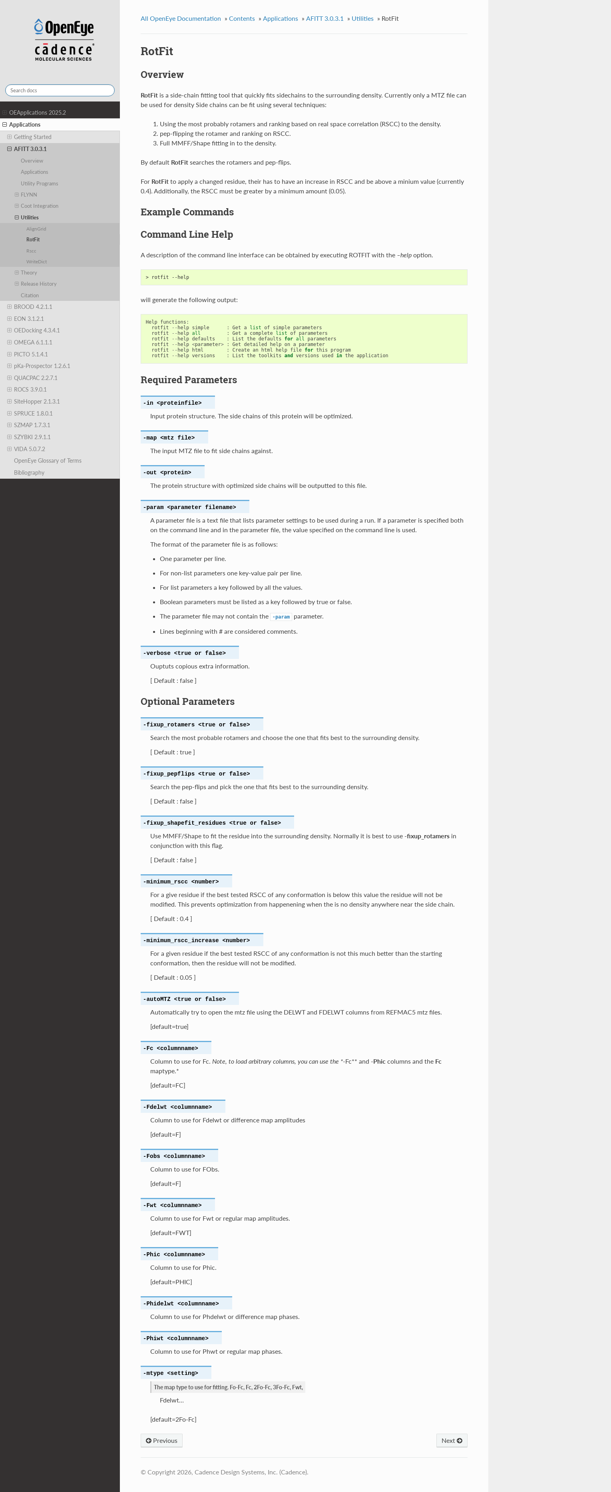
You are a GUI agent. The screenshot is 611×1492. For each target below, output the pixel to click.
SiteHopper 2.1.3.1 (33, 401)
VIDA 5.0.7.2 (26, 449)
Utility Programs (39, 183)
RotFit (33, 239)
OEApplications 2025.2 (34, 112)
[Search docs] (60, 90)
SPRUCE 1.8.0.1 (30, 413)
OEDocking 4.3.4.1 (33, 330)
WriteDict (36, 261)
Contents (242, 18)
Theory (26, 272)
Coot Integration (37, 205)
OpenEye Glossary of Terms (48, 460)
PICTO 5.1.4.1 (27, 354)
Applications (21, 124)
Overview (32, 160)
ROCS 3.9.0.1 (27, 389)
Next (452, 1440)
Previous (161, 1440)
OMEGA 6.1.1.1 (29, 342)
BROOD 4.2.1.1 (29, 306)
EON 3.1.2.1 (25, 318)
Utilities (27, 217)
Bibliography (29, 472)
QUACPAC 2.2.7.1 (32, 378)
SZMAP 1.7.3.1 (28, 425)
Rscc (31, 250)
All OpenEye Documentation (181, 18)
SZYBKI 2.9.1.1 (29, 437)
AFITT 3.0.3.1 (27, 149)
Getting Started (29, 137)
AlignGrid (36, 228)
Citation (30, 295)
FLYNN (26, 194)
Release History (36, 283)
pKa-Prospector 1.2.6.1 (38, 366)
